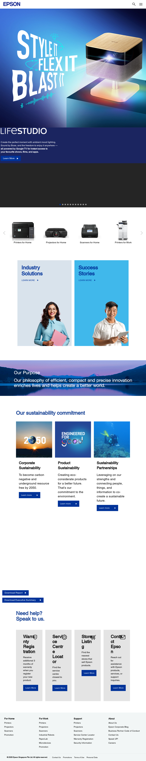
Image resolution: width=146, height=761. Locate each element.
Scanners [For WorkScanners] (43, 731)
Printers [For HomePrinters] (7, 723)
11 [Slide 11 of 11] (86, 204)
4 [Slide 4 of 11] (68, 204)
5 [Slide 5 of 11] (70, 204)
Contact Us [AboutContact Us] (113, 735)
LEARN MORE (28, 280)
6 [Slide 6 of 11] (73, 204)
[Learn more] (29, 495)
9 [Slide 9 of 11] (80, 204)
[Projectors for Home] (56, 232)
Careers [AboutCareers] (112, 743)
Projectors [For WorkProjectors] (43, 727)
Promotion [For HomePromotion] (9, 735)
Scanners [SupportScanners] (78, 731)
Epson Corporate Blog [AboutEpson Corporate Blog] (118, 727)
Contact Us (56, 757)
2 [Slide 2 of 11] (62, 204)
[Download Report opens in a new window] (15, 593)
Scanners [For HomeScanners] (8, 731)
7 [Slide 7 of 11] (75, 204)
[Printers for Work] (123, 232)
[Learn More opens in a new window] (34, 688)
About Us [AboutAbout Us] (112, 723)
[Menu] (141, 4)
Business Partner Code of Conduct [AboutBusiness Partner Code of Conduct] (124, 731)
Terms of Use (79, 757)
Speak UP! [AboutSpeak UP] (113, 739)
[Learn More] (11, 158)
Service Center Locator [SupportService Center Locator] (84, 735)
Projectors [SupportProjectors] (78, 727)
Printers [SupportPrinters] (77, 723)
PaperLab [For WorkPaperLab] (43, 739)
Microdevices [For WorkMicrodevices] (45, 743)
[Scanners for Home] (89, 232)
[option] (73, 108)
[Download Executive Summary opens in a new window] (23, 600)
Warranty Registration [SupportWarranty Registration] (83, 739)
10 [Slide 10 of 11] (83, 204)
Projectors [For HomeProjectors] (8, 727)
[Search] (134, 4)
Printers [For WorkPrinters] (42, 723)
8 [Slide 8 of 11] (78, 204)
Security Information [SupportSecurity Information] (83, 743)
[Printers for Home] (22, 232)
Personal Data (92, 757)
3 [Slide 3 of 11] (65, 204)
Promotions (67, 757)
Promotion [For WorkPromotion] (43, 747)
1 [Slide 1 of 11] (60, 204)
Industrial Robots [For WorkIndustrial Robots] (46, 735)
